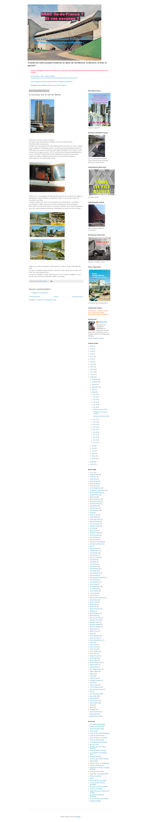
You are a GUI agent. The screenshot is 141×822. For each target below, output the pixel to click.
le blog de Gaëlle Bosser (97, 765)
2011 (92, 372)
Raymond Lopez (94, 656)
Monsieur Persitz (95, 620)
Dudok (92, 512)
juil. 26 (95, 397)
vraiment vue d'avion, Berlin (101, 416)
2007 (92, 464)
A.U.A (91, 472)
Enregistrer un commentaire (40, 293)
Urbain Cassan (94, 685)
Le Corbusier (93, 589)
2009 (92, 377)
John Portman (94, 580)
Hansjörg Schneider (95, 756)
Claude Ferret (94, 508)
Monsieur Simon (94, 622)
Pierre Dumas (94, 647)
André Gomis (93, 486)
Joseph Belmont (94, 582)
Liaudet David (102, 322)
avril (93, 451)
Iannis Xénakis (94, 548)
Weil (91, 691)
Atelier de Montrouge (96, 492)
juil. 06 (95, 437)
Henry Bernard (94, 539)
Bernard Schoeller (95, 499)
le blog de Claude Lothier (97, 726)
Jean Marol (93, 559)
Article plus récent (34, 296)
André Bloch (93, 479)
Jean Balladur (94, 553)
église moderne (94, 716)
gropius (92, 707)
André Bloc (93, 477)
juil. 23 (95, 404)
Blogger (78, 817)
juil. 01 (95, 442)
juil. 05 (95, 440)
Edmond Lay (93, 515)
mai (93, 448)
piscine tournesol (95, 712)
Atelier (92, 778)
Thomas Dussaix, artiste (97, 729)
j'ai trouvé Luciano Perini (100, 409)
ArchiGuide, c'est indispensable (99, 774)
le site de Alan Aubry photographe (99, 733)
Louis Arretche (94, 591)
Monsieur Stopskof (95, 624)
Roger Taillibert (94, 671)
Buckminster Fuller (95, 501)
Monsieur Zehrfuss (95, 627)
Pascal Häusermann (96, 640)
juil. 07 (95, 435)
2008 (92, 462)
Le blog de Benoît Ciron (97, 771)
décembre (95, 379)
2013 (92, 367)
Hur (91, 546)
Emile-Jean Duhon (95, 519)
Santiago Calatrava (95, 680)
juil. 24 (95, 402)
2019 (92, 351)
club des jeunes (94, 700)
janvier (94, 458)
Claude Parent (94, 510)
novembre (95, 382)
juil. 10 (95, 429)
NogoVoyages (94, 761)
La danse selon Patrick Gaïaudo (99, 759)
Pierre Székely (94, 651)
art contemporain (95, 694)
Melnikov (92, 611)
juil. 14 (95, 424)
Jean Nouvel (93, 564)
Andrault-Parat (94, 474)
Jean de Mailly (94, 575)
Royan (92, 676)
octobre (94, 384)
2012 (92, 369)
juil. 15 (95, 422)
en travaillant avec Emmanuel (98, 742)
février (94, 456)
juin (93, 446)
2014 (92, 364)
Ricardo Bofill (94, 665)
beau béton (93, 696)
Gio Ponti (92, 528)
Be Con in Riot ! (94, 744)
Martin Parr (93, 606)
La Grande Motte (95, 586)
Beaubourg (93, 497)
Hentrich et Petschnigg (96, 542)
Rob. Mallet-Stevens (96, 669)
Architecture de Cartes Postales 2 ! (56, 85)
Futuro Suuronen (95, 524)
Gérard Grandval (95, 535)
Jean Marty (93, 562)
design (92, 705)
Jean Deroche (94, 555)
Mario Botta (93, 604)
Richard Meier (94, 667)
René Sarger (93, 660)
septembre (95, 387)
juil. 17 (95, 419)
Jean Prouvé (93, 566)
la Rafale (92, 709)
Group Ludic (93, 530)
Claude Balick (94, 506)
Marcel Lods (93, 602)
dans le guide (94, 703)
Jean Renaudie (94, 568)
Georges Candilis (95, 526)
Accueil (56, 296)
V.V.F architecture (95, 687)
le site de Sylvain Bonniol (97, 735)
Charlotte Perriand (95, 503)
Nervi (91, 633)
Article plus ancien (77, 296)
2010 (92, 374)
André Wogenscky (95, 488)
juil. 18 (95, 407)
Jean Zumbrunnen (95, 573)
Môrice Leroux (94, 631)
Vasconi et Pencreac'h (96, 689)
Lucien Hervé (94, 593)
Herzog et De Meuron (96, 544)
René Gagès (93, 658)
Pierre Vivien (93, 653)
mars (93, 453)
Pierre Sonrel (93, 649)
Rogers (92, 674)
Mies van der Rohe (95, 618)
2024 (92, 349)
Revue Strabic (94, 731)
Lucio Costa (93, 595)
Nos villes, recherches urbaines (99, 786)
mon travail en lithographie (97, 724)
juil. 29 (95, 394)
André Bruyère (94, 481)
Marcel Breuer (94, 600)
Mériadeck (93, 629)
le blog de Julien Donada (97, 740)
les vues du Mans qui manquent (99, 798)
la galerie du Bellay (95, 801)
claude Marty (93, 698)
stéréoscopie (93, 714)
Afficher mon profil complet (96, 338)
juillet (93, 392)
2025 (92, 346)
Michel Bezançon (95, 613)
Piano (91, 642)
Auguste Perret (94, 495)
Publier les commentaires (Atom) (46, 300)
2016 (92, 359)
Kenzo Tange (93, 584)
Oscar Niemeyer (94, 635)
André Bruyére (94, 483)
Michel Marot (93, 615)
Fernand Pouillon (95, 521)
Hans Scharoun (94, 537)
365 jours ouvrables (95, 776)
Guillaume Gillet (94, 533)
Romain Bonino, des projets (98, 780)
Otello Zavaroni (94, 638)
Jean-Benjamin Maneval (97, 577)
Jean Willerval (94, 571)
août (93, 389)
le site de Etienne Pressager (98, 750)
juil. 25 (95, 399)
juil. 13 (95, 427)
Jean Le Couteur (95, 557)
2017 (92, 356)
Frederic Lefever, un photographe (99, 763)
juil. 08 (95, 432)
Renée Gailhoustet (95, 662)
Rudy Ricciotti (94, 678)
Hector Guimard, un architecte (98, 738)
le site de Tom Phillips (96, 789)
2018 (92, 354)
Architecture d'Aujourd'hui (97, 490)
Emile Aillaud (93, 517)
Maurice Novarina (95, 609)
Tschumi (92, 682)
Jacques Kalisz (94, 550)
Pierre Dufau (93, 644)
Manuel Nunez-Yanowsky (97, 598)
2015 (92, 362)
